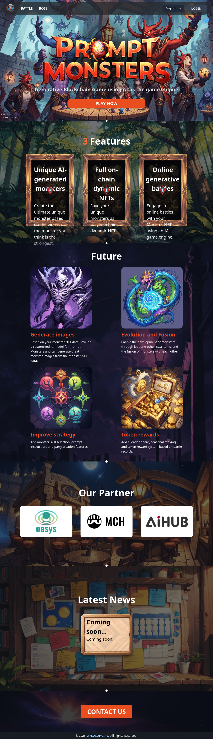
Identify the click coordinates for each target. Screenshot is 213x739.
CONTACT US (106, 711)
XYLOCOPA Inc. (98, 736)
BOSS (43, 8)
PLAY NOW (106, 103)
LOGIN (196, 8)
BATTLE (27, 8)
